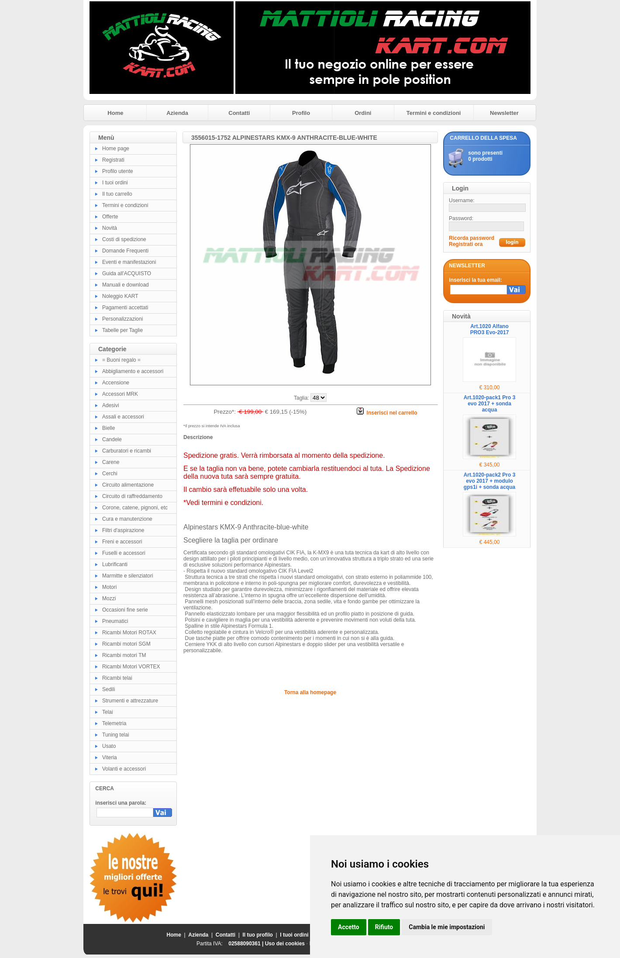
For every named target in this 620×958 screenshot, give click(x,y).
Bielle (108, 428)
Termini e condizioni (433, 113)
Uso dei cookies (285, 944)
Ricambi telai (117, 678)
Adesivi (110, 405)
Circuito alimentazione (128, 485)
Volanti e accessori (124, 769)
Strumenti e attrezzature (130, 701)
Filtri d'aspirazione (123, 530)
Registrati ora (465, 244)
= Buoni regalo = (121, 360)
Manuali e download (125, 285)
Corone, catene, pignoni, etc (135, 508)
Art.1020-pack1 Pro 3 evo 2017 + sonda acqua (490, 403)
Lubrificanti (114, 564)
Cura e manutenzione (127, 519)
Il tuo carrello (117, 194)
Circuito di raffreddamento (132, 496)
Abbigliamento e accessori (132, 371)
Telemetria (114, 723)
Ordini (363, 113)
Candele (112, 439)
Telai (107, 712)
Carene (110, 462)
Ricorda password (471, 238)
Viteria (109, 757)
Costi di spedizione (124, 239)
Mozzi (109, 598)
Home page (115, 148)
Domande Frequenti (125, 251)
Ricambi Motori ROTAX (129, 632)
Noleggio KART (120, 296)
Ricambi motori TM (124, 655)
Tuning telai (115, 735)
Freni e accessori (122, 542)
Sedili (108, 689)
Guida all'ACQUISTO (126, 273)
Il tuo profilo (258, 935)
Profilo (301, 113)
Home (115, 113)
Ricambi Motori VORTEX (131, 667)
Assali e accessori (123, 417)
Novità (109, 228)
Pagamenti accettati (125, 307)
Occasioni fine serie (125, 610)
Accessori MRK (120, 394)
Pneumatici (115, 621)
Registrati (113, 160)
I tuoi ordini (115, 183)
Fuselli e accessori (123, 553)
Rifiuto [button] (384, 926)
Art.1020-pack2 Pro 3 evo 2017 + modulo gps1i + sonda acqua (490, 481)
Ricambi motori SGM (126, 644)
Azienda (177, 113)
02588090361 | (246, 944)
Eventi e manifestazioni (129, 262)
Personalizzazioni (122, 319)
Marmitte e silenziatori (127, 576)
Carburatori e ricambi (126, 451)
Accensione (115, 383)
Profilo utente (117, 171)
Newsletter (504, 113)
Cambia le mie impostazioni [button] (447, 926)
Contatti (239, 113)
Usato (109, 746)
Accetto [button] (348, 926)
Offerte (110, 217)
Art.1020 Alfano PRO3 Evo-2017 (489, 329)
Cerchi (109, 473)
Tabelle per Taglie (122, 330)
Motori (109, 587)
